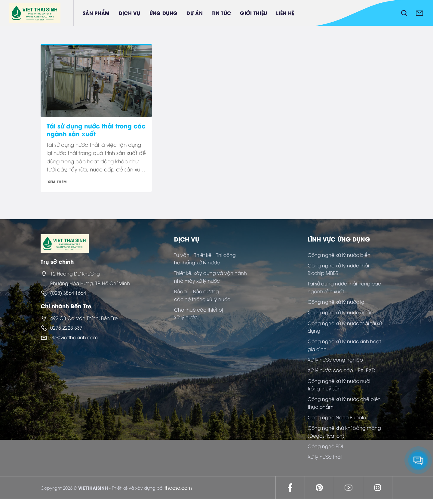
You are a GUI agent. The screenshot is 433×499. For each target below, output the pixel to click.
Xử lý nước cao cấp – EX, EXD (341, 370)
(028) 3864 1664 (68, 292)
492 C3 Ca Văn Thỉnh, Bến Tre (84, 318)
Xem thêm (57, 181)
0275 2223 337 (66, 327)
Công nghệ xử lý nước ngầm (341, 312)
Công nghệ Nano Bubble (337, 417)
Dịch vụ (129, 12)
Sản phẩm (96, 12)
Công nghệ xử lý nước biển (339, 254)
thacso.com (178, 487)
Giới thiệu (253, 12)
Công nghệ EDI (325, 446)
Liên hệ (285, 12)
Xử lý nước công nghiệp (335, 359)
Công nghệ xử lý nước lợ (336, 301)
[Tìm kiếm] (404, 13)
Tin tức (221, 12)
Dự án (194, 12)
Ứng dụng (163, 12)
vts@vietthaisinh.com (74, 337)
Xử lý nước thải (325, 456)
